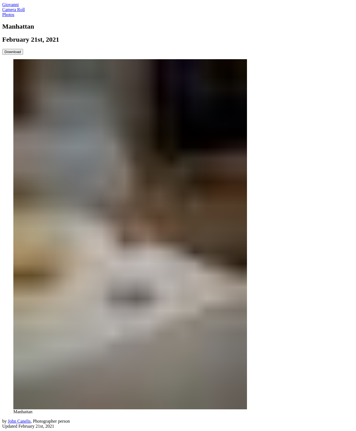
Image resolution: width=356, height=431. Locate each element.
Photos (8, 14)
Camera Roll (13, 9)
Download (12, 52)
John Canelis (19, 421)
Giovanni (10, 4)
